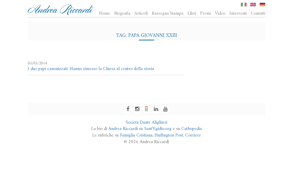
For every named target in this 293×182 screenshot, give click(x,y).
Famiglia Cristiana (136, 135)
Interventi (238, 13)
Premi (205, 13)
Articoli (141, 13)
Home (104, 13)
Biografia (122, 13)
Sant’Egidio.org (158, 129)
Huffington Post (169, 135)
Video (220, 13)
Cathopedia (191, 129)
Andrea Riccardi (123, 129)
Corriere (193, 135)
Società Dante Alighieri (146, 122)
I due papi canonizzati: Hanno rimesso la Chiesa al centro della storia (91, 69)
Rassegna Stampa (167, 13)
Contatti (258, 13)
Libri (191, 13)
